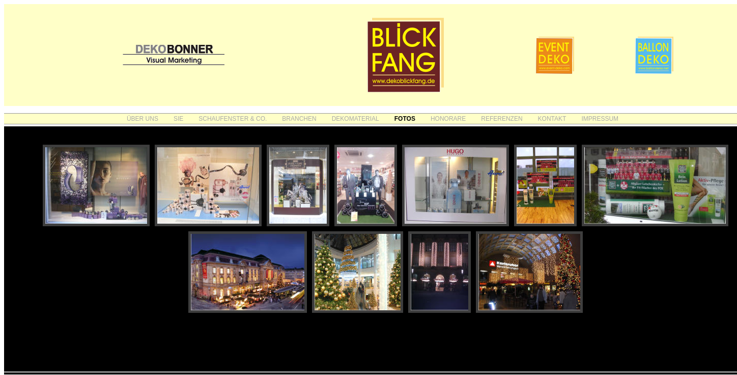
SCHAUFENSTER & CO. (233, 118)
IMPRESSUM (599, 118)
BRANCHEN (299, 118)
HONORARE (448, 118)
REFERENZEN (501, 118)
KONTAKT (552, 118)
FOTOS (404, 118)
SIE (178, 118)
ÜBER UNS (142, 118)
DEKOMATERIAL (355, 118)
